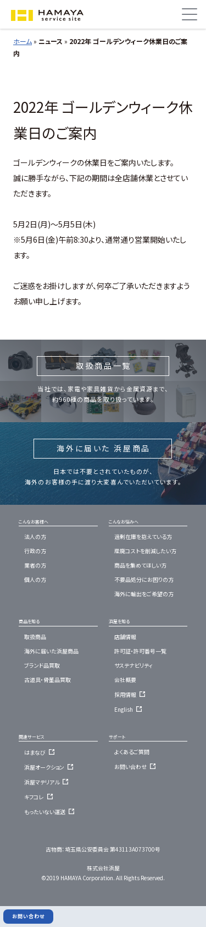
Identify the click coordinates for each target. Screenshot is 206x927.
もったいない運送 (50, 812)
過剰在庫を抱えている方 (143, 536)
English (129, 709)
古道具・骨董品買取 (47, 679)
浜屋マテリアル (47, 782)
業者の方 (35, 565)
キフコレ (40, 797)
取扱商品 (35, 636)
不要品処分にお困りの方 (144, 579)
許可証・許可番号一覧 (140, 651)
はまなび (41, 752)
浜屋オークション (50, 767)
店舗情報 (125, 636)
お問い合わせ (136, 766)
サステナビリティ (133, 665)
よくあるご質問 (131, 752)
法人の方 (35, 536)
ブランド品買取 (42, 665)
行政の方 (35, 551)
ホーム (22, 41)
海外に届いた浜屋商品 (51, 651)
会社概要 (125, 679)
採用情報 (131, 694)
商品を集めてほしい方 (140, 565)
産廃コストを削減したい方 (145, 551)
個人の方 (35, 579)
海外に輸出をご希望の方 (144, 594)
